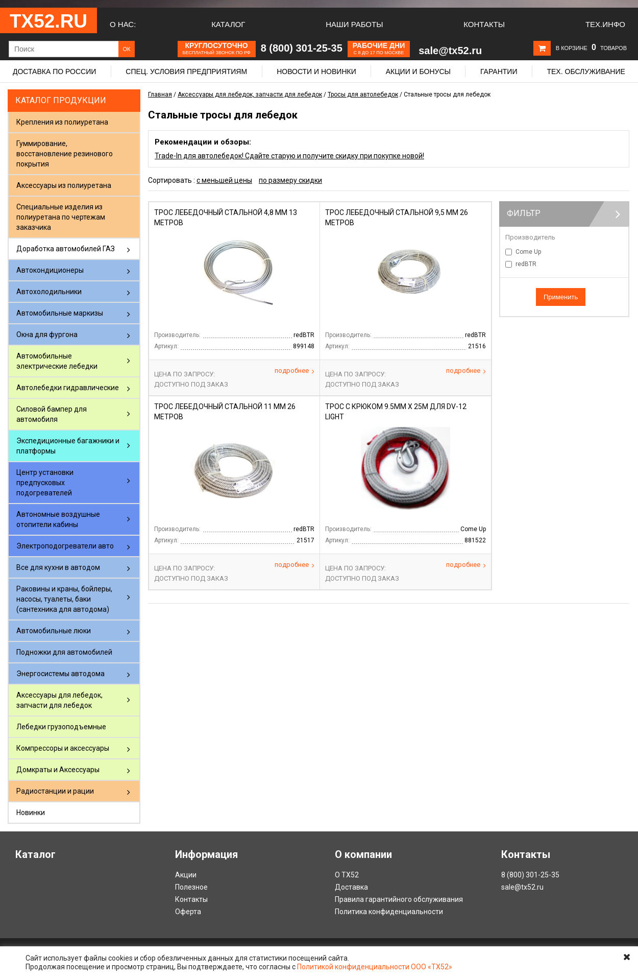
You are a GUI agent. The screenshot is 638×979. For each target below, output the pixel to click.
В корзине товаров (591, 48)
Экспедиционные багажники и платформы (67, 446)
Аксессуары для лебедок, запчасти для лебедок (59, 700)
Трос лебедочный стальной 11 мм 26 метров (225, 411)
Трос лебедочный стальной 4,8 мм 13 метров (225, 217)
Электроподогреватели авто (65, 546)
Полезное (191, 887)
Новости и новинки (316, 71)
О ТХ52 (347, 875)
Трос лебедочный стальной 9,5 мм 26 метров (396, 217)
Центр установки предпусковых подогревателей (44, 482)
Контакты (484, 24)
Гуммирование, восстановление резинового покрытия (64, 153)
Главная (160, 94)
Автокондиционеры (50, 270)
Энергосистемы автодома (60, 674)
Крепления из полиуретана (62, 122)
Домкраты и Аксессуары (58, 770)
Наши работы (354, 24)
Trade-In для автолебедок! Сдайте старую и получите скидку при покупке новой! (289, 156)
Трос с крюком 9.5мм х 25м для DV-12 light (396, 411)
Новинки (30, 812)
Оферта (188, 912)
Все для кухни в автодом (58, 567)
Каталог (228, 24)
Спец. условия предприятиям (186, 71)
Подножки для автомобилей (64, 652)
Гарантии (499, 71)
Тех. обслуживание (586, 71)
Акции (186, 875)
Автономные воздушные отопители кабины (58, 519)
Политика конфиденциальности (389, 912)
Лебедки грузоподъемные (61, 727)
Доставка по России (54, 71)
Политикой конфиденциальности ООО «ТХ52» (374, 967)
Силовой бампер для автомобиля (51, 414)
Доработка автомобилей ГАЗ (65, 249)
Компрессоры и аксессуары (62, 748)
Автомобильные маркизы (59, 313)
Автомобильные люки (53, 631)
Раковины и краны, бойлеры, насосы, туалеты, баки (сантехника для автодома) (64, 599)
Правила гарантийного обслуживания (399, 899)
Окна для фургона (47, 334)
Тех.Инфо (605, 24)
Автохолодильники (49, 292)
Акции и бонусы (418, 71)
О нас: (123, 24)
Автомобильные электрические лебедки (56, 361)
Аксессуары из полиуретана (63, 185)
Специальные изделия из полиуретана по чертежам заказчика (60, 217)
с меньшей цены (224, 180)
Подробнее (294, 371)
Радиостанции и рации (55, 791)
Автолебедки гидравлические (67, 388)
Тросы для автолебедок (363, 94)
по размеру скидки (290, 180)
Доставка (351, 887)
